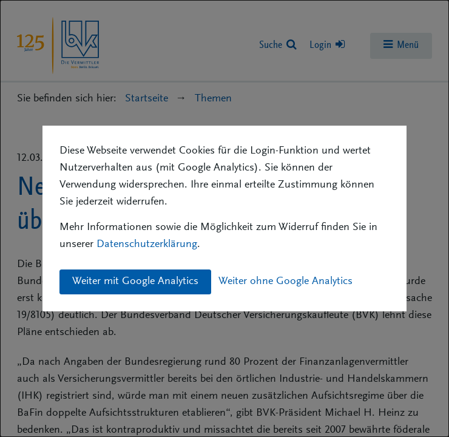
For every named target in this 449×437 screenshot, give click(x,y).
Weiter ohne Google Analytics (285, 281)
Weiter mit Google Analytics (135, 281)
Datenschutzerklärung (146, 244)
